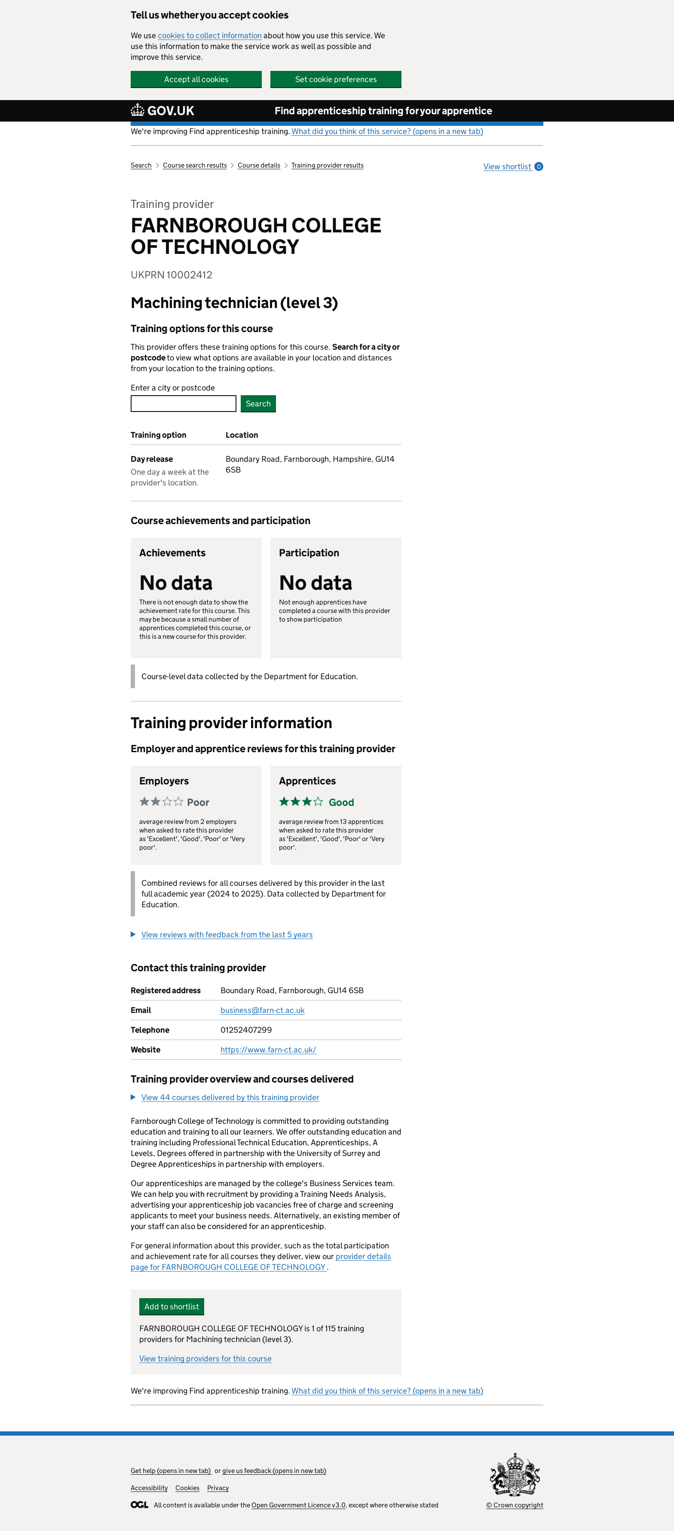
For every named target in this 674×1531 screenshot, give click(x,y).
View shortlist (513, 166)
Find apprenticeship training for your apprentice (383, 110)
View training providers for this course (205, 1358)
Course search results (195, 165)
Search (141, 165)
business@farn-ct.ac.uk (263, 1010)
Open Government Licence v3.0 (298, 1505)
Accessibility (149, 1488)
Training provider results (327, 165)
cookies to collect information (210, 35)
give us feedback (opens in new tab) (274, 1471)
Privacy (218, 1488)
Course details (259, 165)
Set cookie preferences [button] (336, 79)
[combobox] (183, 403)
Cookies (187, 1488)
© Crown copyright (514, 1505)
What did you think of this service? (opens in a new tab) (387, 131)
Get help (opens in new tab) (171, 1471)
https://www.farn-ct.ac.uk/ (268, 1050)
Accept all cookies (196, 79)
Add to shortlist (171, 1306)
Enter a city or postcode (173, 388)
